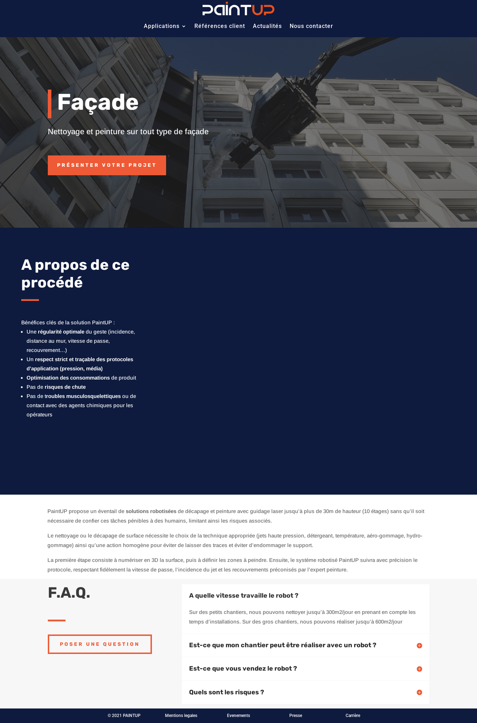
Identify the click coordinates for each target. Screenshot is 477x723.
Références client (219, 26)
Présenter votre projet (107, 165)
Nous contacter (311, 26)
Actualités (267, 26)
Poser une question (100, 644)
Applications (162, 26)
